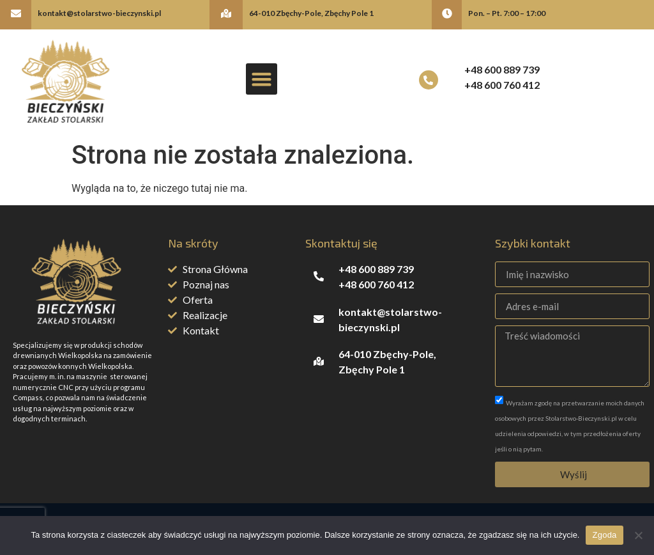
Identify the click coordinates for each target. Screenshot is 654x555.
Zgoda (604, 535)
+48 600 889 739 (502, 69)
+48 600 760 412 (502, 85)
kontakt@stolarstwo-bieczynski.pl (99, 13)
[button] (262, 79)
